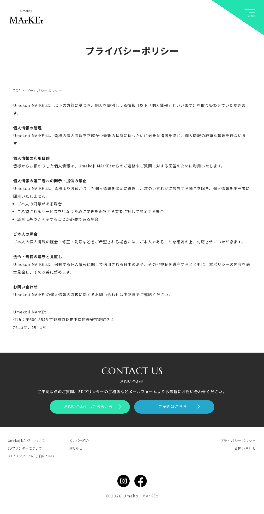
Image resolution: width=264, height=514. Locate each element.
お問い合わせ (245, 448)
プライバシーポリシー (238, 440)
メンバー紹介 (79, 440)
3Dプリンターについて (25, 448)
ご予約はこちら (179, 406)
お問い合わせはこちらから (92, 406)
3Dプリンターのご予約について (31, 455)
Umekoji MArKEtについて (26, 440)
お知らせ (75, 448)
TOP (17, 90)
